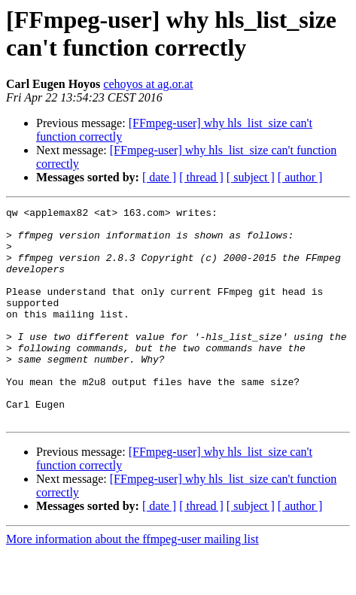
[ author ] (300, 177)
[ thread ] (201, 177)
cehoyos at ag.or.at (148, 83)
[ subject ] (251, 177)
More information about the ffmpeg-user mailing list (132, 581)
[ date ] (159, 177)
